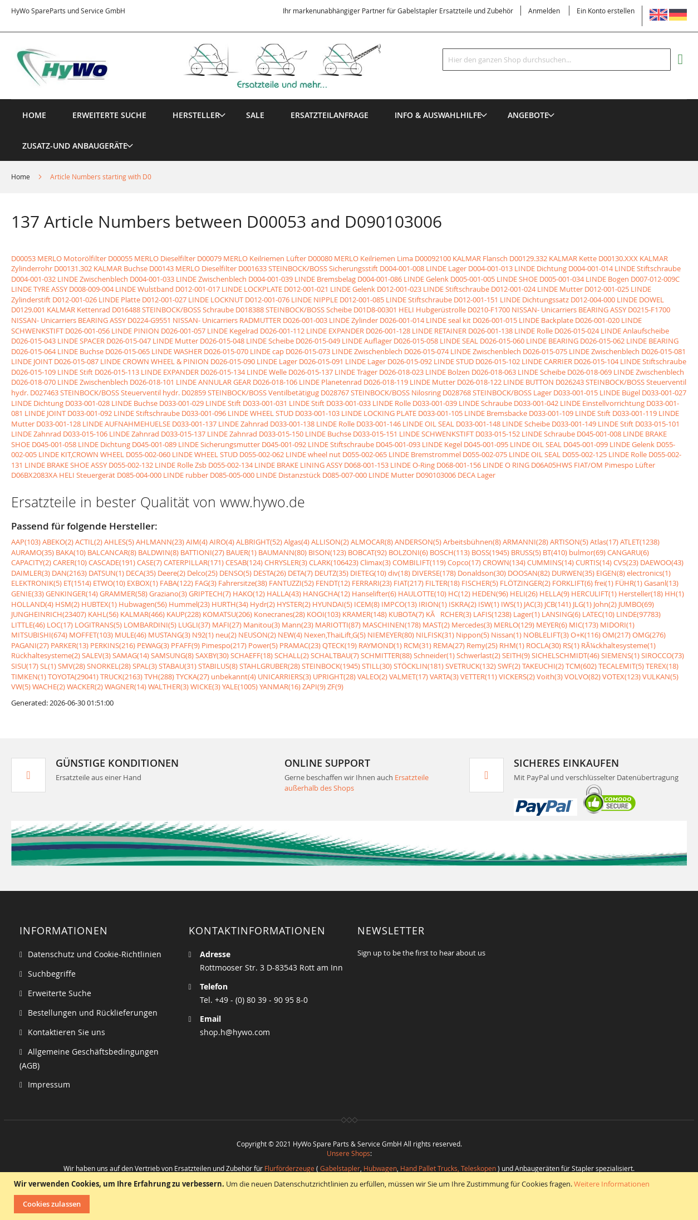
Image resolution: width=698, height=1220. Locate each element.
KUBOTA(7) (406, 614)
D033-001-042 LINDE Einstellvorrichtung (579, 403)
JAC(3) (533, 604)
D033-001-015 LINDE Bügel (596, 393)
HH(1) (674, 594)
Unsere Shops (348, 1153)
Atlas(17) (604, 542)
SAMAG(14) (130, 655)
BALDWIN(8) (158, 552)
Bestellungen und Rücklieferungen (93, 1012)
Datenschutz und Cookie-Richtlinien (94, 954)
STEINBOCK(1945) (331, 666)
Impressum (49, 1084)
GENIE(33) (27, 594)
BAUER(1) (241, 552)
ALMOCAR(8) (372, 542)
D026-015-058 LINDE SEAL (436, 341)
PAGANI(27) (30, 645)
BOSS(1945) (490, 552)
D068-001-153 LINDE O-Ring (389, 465)
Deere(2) (171, 573)
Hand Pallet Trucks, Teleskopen (448, 1168)
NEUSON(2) (257, 635)
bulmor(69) (587, 552)
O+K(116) (586, 635)
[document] (350, 1196)
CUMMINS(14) (550, 562)
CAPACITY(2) (31, 562)
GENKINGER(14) (72, 594)
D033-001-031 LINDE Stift (284, 403)
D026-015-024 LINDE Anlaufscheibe (611, 331)
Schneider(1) (434, 655)
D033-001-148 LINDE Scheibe (503, 424)
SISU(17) (24, 666)
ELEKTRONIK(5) (36, 583)
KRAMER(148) (364, 614)
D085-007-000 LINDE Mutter (368, 475)
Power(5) (263, 645)
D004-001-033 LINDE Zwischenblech (188, 279)
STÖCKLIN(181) (419, 666)
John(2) (605, 604)
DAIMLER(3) (30, 573)
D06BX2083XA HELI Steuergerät (63, 475)
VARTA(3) (444, 677)
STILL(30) (377, 666)
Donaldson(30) (482, 573)
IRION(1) (433, 604)
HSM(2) (67, 604)
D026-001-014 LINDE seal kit (425, 320)
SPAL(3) (144, 666)
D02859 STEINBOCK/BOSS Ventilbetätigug (250, 393)
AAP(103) (26, 542)
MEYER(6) (551, 625)
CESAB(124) (244, 562)
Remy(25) (482, 645)
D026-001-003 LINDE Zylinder (330, 320)
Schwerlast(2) (478, 655)
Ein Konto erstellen (606, 10)
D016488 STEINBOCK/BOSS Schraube (173, 310)
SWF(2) (509, 666)
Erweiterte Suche (59, 993)
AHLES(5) (119, 542)
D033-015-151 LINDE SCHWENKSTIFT (413, 434)
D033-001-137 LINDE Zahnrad (220, 424)
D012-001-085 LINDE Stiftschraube (396, 300)
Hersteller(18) (640, 594)
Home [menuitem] (34, 115)
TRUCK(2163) (121, 677)
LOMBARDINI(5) (150, 625)
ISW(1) (488, 604)
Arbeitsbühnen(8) (472, 542)
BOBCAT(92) (367, 552)
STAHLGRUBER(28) (269, 666)
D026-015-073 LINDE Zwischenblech (344, 351)
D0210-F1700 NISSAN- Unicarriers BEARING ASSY (547, 310)
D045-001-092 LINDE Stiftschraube (318, 444)
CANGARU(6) (628, 552)
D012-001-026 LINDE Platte (96, 300)
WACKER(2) (85, 687)
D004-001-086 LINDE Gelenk (403, 279)
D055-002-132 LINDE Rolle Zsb (158, 465)
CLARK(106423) (333, 562)
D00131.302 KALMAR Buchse (101, 268)
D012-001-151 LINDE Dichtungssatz (511, 300)
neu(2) (226, 635)
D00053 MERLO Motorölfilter (58, 258)
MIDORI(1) (617, 625)
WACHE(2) (48, 687)
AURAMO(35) (32, 552)
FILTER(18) (442, 583)
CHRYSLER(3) (285, 562)
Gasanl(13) (661, 583)
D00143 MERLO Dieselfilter (193, 268)
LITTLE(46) (28, 625)
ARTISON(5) (569, 542)
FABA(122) (176, 583)
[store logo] (213, 65)
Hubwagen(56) (143, 604)
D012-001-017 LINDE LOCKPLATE (228, 289)
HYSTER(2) (294, 604)
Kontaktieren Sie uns (66, 1032)
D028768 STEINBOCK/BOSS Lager (497, 393)
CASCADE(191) (112, 562)
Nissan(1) (506, 635)
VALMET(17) (408, 677)
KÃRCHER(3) (448, 614)
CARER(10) (70, 562)
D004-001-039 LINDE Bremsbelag (302, 279)
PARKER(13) (70, 645)
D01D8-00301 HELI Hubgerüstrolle (409, 310)
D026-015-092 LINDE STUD (430, 361)
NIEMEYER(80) (390, 635)
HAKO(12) (249, 594)
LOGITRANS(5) (98, 625)
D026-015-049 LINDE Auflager (344, 341)
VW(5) (21, 687)
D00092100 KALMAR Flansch (461, 258)
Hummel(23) (189, 604)
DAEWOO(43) (662, 562)
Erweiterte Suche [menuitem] (109, 115)
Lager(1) (526, 614)
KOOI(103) (324, 614)
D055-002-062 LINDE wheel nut (290, 454)
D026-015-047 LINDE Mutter (152, 341)
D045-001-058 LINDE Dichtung (81, 444)
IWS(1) (511, 604)
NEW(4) (290, 635)
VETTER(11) (478, 677)
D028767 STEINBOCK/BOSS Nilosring (381, 393)
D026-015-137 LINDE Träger (332, 372)
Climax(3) (375, 562)
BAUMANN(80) (282, 552)
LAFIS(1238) (492, 614)
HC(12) (459, 594)
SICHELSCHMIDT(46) (565, 655)
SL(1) (48, 666)
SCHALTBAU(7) (335, 655)
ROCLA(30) (543, 645)
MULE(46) (130, 635)
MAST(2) (436, 625)
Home (21, 176)
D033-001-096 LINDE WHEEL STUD (237, 413)
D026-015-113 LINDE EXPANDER (147, 372)
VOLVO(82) (582, 677)
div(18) (399, 573)
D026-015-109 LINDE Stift (52, 372)
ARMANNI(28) (525, 542)
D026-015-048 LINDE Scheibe (247, 341)
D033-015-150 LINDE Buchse (305, 434)
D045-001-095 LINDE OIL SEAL (513, 444)
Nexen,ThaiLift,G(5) (335, 635)
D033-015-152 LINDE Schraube (525, 434)
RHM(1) (511, 645)
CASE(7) (149, 562)
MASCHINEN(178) (391, 625)
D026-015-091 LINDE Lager (342, 361)
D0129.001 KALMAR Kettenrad (60, 310)
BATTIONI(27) (202, 552)
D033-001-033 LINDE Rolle (368, 403)
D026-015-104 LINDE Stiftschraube (630, 361)
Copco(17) (464, 562)
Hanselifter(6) (374, 594)
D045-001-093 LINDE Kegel (419, 444)
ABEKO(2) (57, 542)
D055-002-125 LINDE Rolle (604, 454)
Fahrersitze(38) (242, 583)
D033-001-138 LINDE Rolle (312, 424)
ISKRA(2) (462, 604)
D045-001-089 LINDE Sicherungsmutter (196, 444)
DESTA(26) (269, 573)
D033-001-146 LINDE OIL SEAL (405, 424)
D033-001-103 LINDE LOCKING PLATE (355, 413)
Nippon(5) (472, 635)
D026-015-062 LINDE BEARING (629, 341)
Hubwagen (380, 1168)
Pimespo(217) (224, 645)
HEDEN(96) (490, 594)
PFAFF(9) (185, 645)
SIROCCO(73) (662, 655)
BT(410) (555, 552)
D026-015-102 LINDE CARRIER (523, 361)
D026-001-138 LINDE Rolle (510, 331)
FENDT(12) (333, 583)
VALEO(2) (372, 677)
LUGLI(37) (194, 625)
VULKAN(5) (660, 677)
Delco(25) (202, 573)
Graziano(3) (168, 594)
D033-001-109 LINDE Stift (570, 413)
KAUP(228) (183, 614)
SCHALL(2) (291, 655)
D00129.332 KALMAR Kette (553, 258)
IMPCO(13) (399, 604)
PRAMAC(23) (300, 645)
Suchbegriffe (52, 973)
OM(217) (616, 635)
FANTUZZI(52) (291, 583)
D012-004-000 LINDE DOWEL (617, 300)
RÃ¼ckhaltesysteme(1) (618, 645)
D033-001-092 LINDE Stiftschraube (123, 413)
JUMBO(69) (636, 604)
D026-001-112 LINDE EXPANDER (312, 331)
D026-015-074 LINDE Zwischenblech (462, 351)
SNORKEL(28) (109, 666)
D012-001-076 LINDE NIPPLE (291, 300)
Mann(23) (297, 625)
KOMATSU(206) (227, 614)
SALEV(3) (96, 655)
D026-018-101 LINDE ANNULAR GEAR (190, 382)
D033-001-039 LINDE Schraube (462, 403)
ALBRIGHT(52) (259, 542)
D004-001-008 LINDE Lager (423, 268)
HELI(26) (524, 594)
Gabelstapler (340, 1168)
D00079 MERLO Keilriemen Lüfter (251, 258)
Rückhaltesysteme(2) (45, 655)
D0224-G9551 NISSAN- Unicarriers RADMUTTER (204, 320)
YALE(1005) (240, 687)
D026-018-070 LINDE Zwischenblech (69, 382)
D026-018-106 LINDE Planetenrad (307, 382)
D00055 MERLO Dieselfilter (151, 258)
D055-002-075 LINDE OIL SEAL (512, 454)
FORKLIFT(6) (572, 583)
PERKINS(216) (112, 645)
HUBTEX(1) (99, 604)
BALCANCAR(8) (111, 552)
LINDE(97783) (638, 614)
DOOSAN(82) (529, 573)
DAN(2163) (69, 573)
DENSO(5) (235, 573)
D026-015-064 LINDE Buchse (57, 351)
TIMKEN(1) (28, 677)
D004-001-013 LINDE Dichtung (517, 268)
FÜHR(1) (628, 583)
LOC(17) (60, 625)
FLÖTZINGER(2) (525, 583)
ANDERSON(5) (418, 542)
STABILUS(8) (218, 666)
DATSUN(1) (106, 573)
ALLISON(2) (330, 542)
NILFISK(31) (435, 635)
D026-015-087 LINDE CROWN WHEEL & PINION (131, 361)
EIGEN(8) (610, 573)
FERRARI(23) (372, 583)
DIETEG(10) (368, 573)
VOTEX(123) (621, 677)
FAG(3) (206, 583)
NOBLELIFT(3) (546, 635)
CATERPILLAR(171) (194, 562)
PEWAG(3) (153, 645)
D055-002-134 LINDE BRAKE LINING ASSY (275, 465)
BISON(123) (327, 552)
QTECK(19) (339, 645)
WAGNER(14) (125, 687)
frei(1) (603, 583)
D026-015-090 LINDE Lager (253, 361)
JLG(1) (582, 604)
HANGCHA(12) (326, 594)
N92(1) (203, 635)
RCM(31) (417, 645)
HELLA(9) (554, 594)
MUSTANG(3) (169, 635)
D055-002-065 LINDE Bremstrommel (401, 454)
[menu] (349, 99)
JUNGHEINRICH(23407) (48, 614)
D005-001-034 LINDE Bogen (584, 279)
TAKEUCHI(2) (543, 666)
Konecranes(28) (279, 614)
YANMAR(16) (280, 687)
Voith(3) (550, 677)
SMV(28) (71, 666)
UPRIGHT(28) (334, 677)
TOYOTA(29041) (73, 677)
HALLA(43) (284, 594)
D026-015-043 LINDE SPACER (58, 341)
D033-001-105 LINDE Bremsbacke (472, 413)
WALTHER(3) (168, 687)
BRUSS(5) (526, 552)
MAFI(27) (227, 625)
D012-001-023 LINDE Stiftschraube (433, 289)
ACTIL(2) (88, 542)
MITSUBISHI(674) (39, 635)
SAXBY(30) (212, 655)
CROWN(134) (504, 562)
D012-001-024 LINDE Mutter (537, 289)
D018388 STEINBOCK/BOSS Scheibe (293, 310)
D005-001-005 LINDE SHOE (494, 279)
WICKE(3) (205, 687)
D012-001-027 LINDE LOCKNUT (192, 300)
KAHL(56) (103, 614)
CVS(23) (625, 562)
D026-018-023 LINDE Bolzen (424, 372)
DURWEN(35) (573, 573)
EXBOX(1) (142, 583)
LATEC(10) (598, 614)
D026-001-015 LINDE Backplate (523, 320)
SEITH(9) (516, 655)
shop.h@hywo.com (235, 1032)
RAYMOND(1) (380, 645)
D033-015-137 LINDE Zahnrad (209, 434)
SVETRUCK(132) (470, 666)
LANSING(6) (561, 614)
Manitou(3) (261, 625)
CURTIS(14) (594, 562)
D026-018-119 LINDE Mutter (409, 382)
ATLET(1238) (640, 542)
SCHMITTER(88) (386, 655)
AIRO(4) (221, 542)
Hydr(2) (262, 604)
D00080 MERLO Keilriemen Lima (360, 258)
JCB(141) (557, 604)
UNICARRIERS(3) (284, 677)
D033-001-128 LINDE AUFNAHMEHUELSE (103, 424)
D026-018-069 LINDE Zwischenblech (625, 372)
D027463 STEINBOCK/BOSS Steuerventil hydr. (105, 393)
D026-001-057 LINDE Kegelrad (209, 331)
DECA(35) (141, 573)
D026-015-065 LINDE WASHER (153, 351)
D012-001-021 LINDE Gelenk (329, 289)
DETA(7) (300, 573)
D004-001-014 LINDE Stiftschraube (624, 268)
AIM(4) (197, 542)
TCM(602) (581, 666)
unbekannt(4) (233, 677)
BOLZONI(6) (408, 552)
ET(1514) (77, 583)
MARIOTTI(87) (338, 625)
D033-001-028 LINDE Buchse (111, 403)
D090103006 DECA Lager (455, 475)
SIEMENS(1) (620, 655)
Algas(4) (296, 542)
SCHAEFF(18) (251, 655)
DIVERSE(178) (434, 573)
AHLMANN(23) (160, 542)
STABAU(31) (177, 666)
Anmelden (544, 10)
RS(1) (571, 645)
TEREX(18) (662, 666)
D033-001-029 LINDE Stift (200, 403)
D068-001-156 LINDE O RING (482, 465)
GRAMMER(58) (124, 594)
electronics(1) (649, 573)
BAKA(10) (71, 552)
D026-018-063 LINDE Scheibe (518, 372)
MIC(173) (583, 625)
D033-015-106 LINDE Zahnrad (111, 434)
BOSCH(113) (450, 552)
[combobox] (557, 59)
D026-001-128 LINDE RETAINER (416, 331)
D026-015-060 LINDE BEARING (529, 341)
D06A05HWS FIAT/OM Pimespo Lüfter (593, 465)
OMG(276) (649, 635)
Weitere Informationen (612, 1184)
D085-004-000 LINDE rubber (162, 475)
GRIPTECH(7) (210, 594)
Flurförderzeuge (289, 1168)
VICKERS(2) (517, 677)
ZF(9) (335, 687)
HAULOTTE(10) (422, 594)
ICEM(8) (367, 604)
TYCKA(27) (192, 677)
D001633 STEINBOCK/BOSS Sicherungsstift (308, 268)
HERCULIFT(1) (594, 594)
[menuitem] (196, 115)
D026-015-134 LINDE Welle (243, 372)
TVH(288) (159, 677)
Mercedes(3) (471, 625)
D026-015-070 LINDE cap (244, 351)
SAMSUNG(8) (172, 655)
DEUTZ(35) (331, 573)
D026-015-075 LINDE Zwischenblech (581, 351)
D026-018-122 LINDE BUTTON (505, 382)
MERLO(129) (514, 625)
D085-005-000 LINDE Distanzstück (265, 475)
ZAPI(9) (314, 687)
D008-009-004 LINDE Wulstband (121, 289)
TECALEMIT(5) (621, 666)
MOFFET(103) (91, 635)
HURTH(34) (230, 604)
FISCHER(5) (479, 583)
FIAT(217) (409, 583)
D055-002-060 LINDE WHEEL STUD (182, 454)
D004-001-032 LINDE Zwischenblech (69, 279)
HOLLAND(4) (32, 604)
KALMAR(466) (142, 614)
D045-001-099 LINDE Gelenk (609, 444)
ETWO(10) (109, 583)
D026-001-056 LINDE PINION (112, 331)
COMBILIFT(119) (419, 562)
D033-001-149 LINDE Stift (592, 424)
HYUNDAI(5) (332, 604)
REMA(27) (449, 645)
